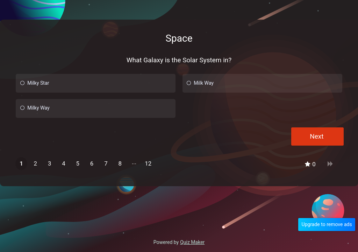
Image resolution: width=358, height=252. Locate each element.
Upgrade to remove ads (328, 224)
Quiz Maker (192, 242)
